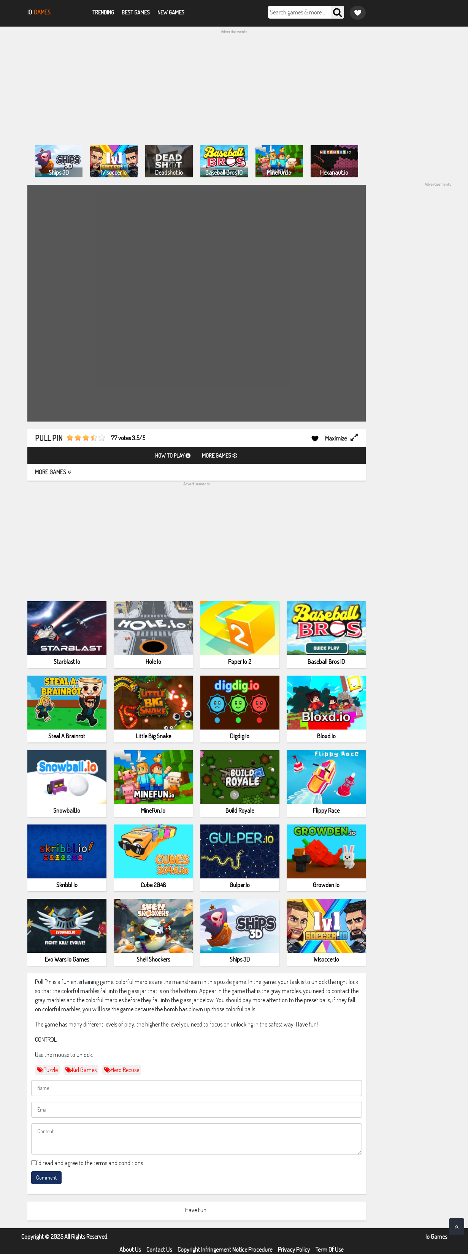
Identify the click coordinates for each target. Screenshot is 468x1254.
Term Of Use (329, 1249)
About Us (130, 1249)
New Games (170, 12)
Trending (103, 12)
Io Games (436, 1236)
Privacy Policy (294, 1249)
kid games (81, 1070)
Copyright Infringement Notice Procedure (225, 1249)
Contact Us (159, 1249)
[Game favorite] (358, 13)
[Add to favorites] (315, 438)
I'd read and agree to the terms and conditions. (90, 1163)
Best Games (136, 12)
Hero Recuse (121, 1070)
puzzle (47, 1070)
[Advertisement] (234, 88)
